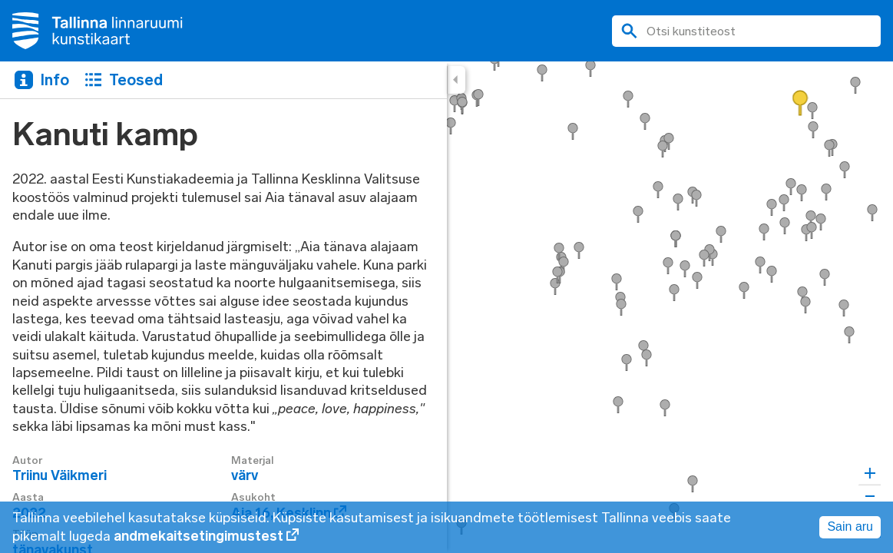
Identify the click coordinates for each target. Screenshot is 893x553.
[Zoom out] (869, 496)
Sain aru (850, 526)
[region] (446, 307)
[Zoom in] (869, 473)
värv (244, 475)
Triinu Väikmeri (59, 475)
